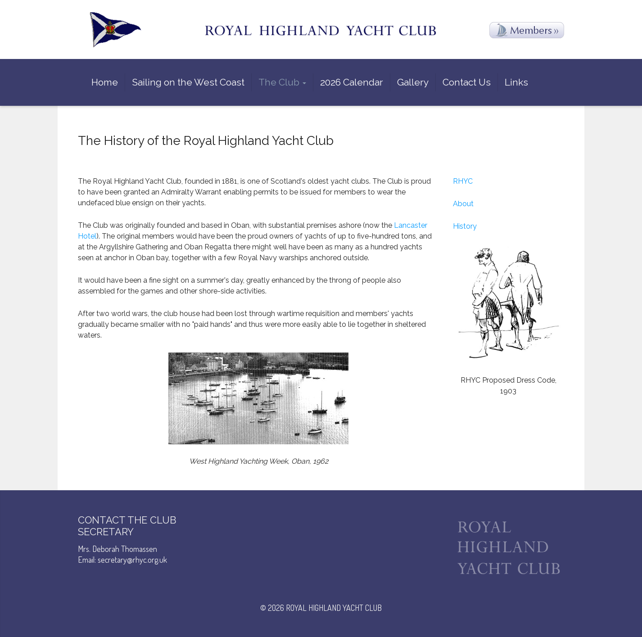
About (463, 203)
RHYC (463, 181)
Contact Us (467, 82)
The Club (282, 82)
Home (104, 82)
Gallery (413, 82)
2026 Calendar (351, 82)
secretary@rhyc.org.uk (132, 560)
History (465, 226)
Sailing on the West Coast (188, 82)
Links (516, 82)
